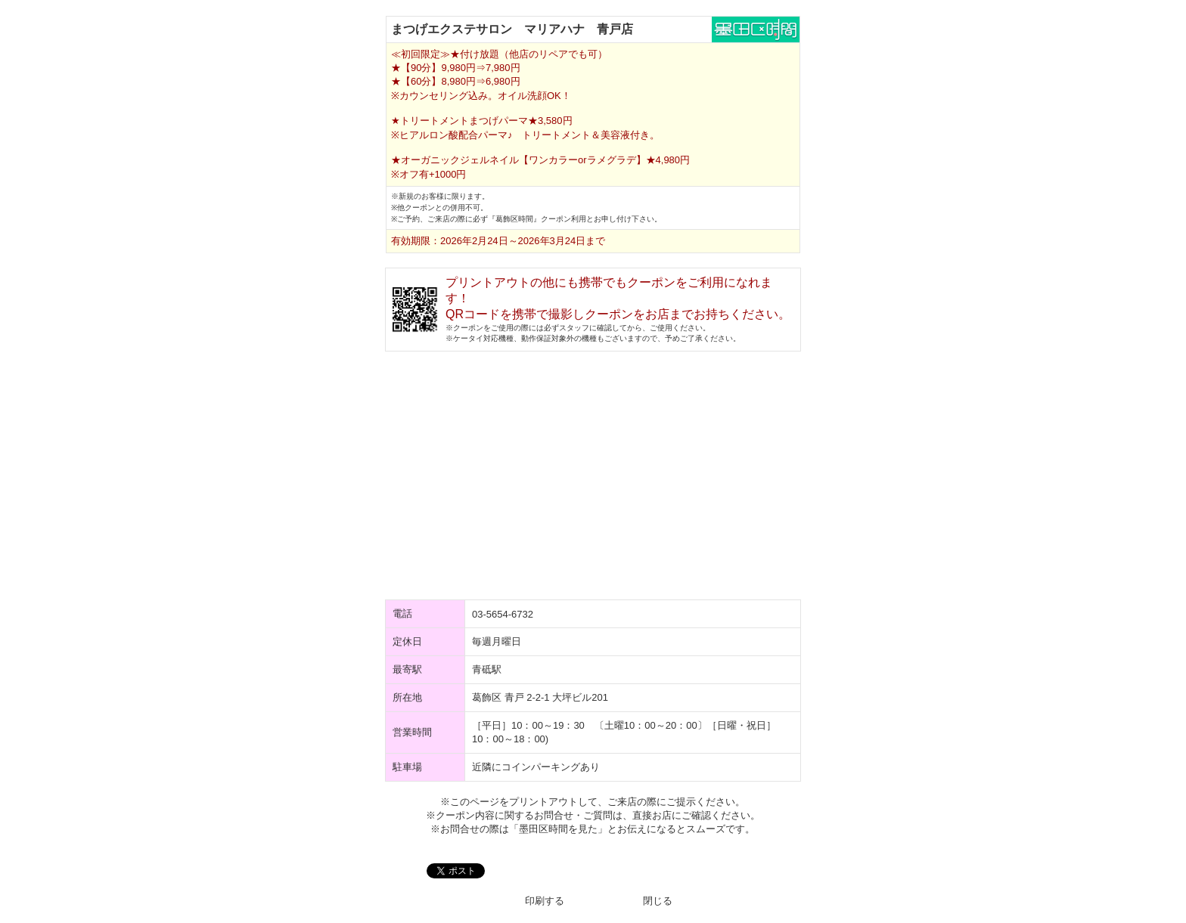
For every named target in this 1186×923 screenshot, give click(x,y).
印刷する (544, 900)
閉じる (657, 900)
